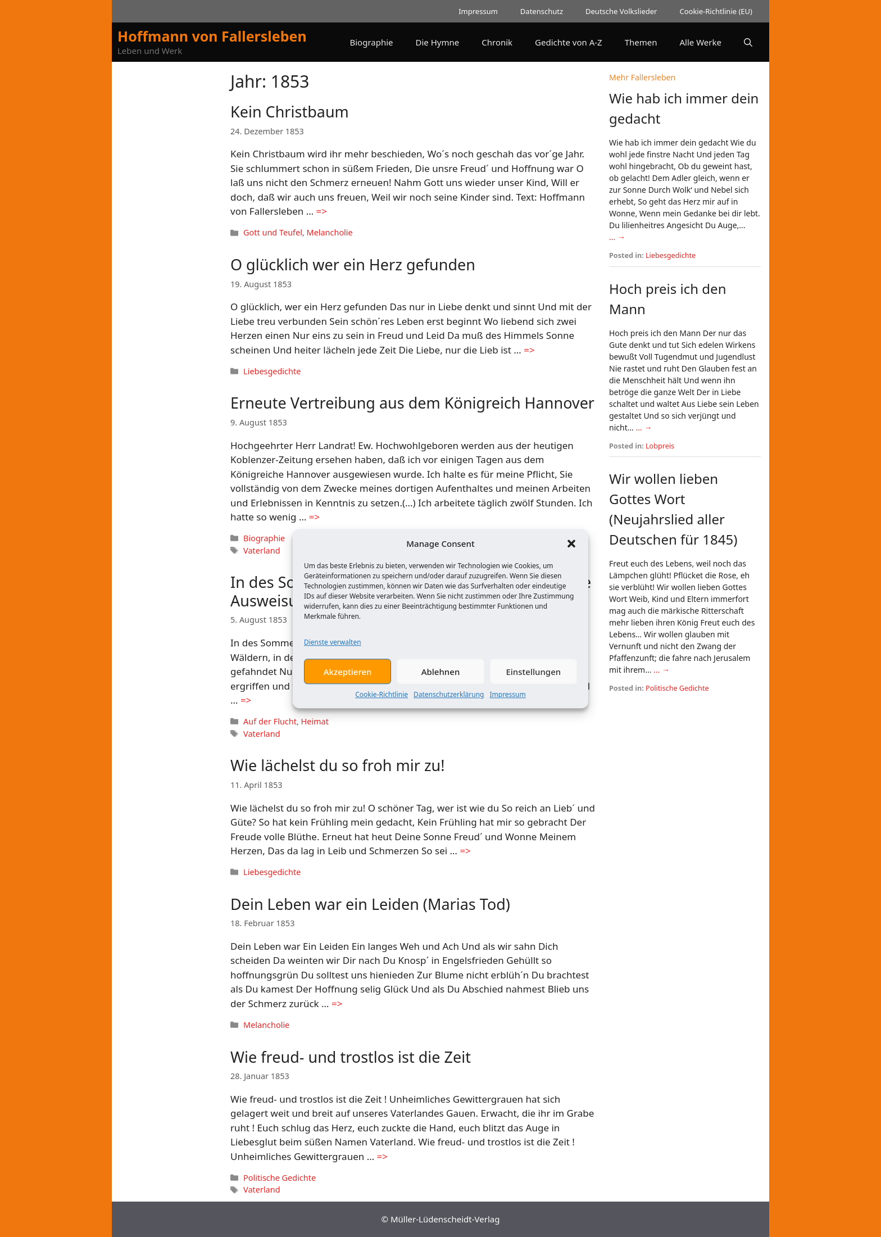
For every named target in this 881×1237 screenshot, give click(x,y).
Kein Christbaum (289, 111)
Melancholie (330, 232)
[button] (571, 546)
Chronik (497, 42)
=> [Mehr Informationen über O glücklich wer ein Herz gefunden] (529, 349)
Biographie (371, 42)
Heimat (315, 721)
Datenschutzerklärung (449, 697)
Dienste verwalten (332, 645)
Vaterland (261, 550)
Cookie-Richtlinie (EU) (715, 11)
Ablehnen (440, 674)
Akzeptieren (348, 674)
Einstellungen (533, 674)
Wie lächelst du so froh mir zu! (337, 765)
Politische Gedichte (279, 1177)
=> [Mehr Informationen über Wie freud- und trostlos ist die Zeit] (382, 1156)
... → (617, 237)
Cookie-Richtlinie (381, 697)
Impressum (507, 697)
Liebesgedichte (272, 371)
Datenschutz (541, 11)
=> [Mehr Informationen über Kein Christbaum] (321, 211)
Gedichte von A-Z (568, 42)
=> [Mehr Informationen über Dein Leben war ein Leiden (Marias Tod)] (336, 1003)
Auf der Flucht (270, 721)
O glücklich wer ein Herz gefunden (352, 264)
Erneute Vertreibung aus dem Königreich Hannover (412, 402)
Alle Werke (700, 42)
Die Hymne (438, 42)
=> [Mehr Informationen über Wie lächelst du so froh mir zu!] (465, 850)
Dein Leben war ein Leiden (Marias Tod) (370, 904)
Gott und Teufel (272, 232)
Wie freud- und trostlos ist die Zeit (350, 1056)
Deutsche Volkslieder (621, 11)
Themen (641, 42)
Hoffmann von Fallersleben (212, 36)
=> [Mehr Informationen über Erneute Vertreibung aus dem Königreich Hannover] (314, 516)
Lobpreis (660, 446)
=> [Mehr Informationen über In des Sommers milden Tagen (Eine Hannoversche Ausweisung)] (245, 700)
